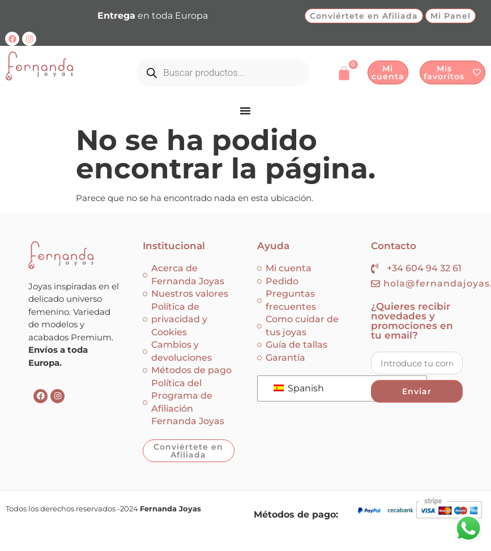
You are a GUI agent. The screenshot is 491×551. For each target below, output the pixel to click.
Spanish (299, 388)
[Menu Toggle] (245, 110)
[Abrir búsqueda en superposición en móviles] (223, 72)
